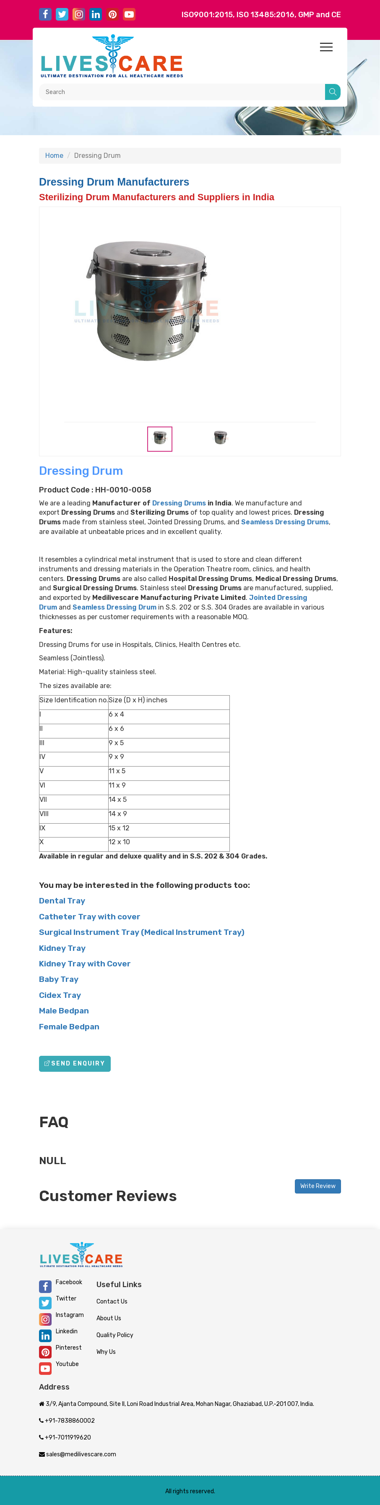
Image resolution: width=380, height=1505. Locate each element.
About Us (108, 1318)
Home (54, 156)
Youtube (59, 1368)
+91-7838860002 (67, 1420)
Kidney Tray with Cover (85, 963)
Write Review (318, 1186)
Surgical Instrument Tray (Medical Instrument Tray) (142, 932)
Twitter (57, 1302)
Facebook (60, 1286)
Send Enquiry (74, 1063)
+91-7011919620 (65, 1437)
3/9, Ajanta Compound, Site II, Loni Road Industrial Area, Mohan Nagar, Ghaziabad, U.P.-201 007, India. (176, 1404)
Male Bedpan (64, 1011)
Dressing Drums (179, 503)
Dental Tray (62, 901)
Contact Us (112, 1301)
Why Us (106, 1352)
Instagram (61, 1318)
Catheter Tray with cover (90, 916)
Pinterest (60, 1351)
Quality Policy (114, 1335)
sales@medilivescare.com (77, 1454)
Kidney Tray (62, 948)
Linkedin (58, 1335)
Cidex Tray (60, 995)
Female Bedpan (69, 1026)
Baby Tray (58, 979)
